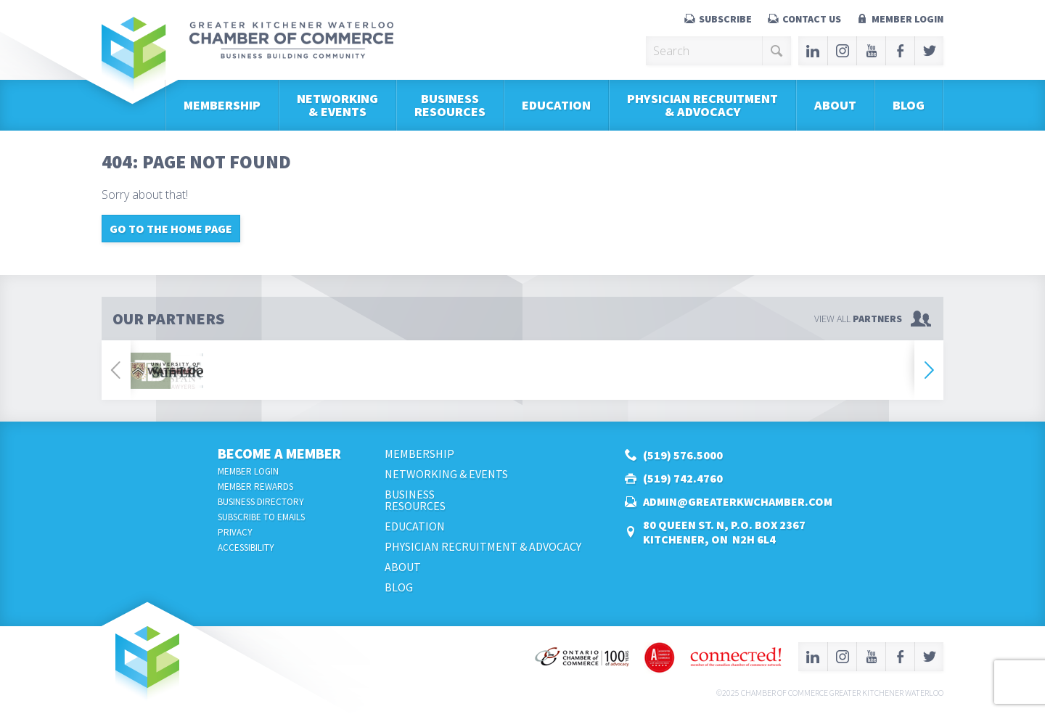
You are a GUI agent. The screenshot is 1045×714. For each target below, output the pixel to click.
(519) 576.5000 (683, 455)
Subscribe (725, 18)
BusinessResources (449, 105)
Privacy (235, 532)
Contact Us (811, 18)
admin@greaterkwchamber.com (737, 501)
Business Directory (261, 502)
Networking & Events (337, 105)
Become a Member (279, 453)
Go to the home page (171, 228)
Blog (909, 105)
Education (556, 105)
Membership (222, 105)
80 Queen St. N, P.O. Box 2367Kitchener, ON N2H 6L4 (724, 531)
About (835, 105)
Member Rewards (255, 486)
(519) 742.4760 (683, 478)
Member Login (907, 18)
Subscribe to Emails (261, 517)
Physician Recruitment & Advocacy (702, 105)
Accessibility (246, 547)
